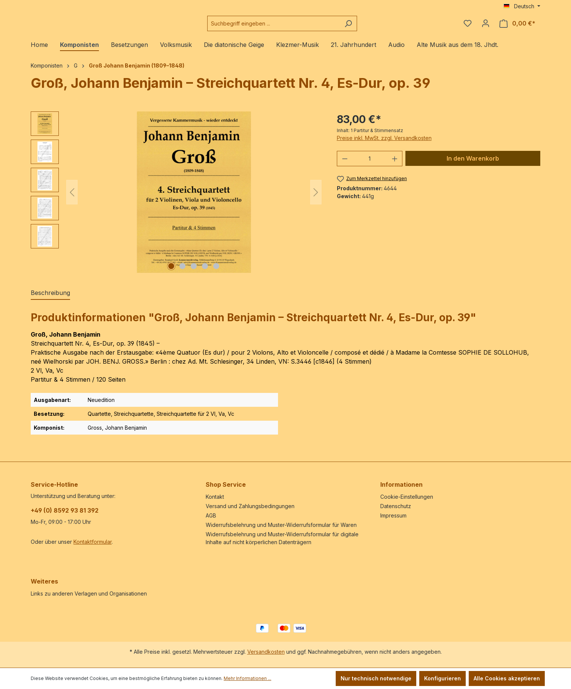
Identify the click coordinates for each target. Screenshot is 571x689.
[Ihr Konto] (486, 26)
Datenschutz (395, 506)
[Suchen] (367, 26)
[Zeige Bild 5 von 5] (216, 272)
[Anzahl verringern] (345, 164)
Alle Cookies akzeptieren (507, 678)
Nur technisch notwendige (376, 678)
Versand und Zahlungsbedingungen (250, 506)
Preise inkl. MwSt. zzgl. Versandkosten (384, 144)
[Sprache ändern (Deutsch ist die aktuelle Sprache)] (522, 6)
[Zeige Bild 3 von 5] (194, 272)
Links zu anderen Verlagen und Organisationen (89, 593)
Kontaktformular (92, 542)
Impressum (393, 515)
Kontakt (215, 496)
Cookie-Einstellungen (406, 496)
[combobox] (292, 26)
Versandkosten (266, 651)
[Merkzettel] (468, 26)
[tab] (50, 299)
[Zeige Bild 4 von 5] (205, 272)
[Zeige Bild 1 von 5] (171, 272)
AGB (211, 515)
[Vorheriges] (72, 198)
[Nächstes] (315, 198)
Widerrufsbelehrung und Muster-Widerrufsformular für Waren (281, 525)
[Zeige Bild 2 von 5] (182, 272)
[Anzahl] (369, 164)
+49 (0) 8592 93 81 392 (65, 510)
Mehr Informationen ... (247, 678)
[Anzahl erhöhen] (395, 164)
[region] (176, 198)
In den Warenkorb (473, 164)
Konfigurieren (442, 678)
